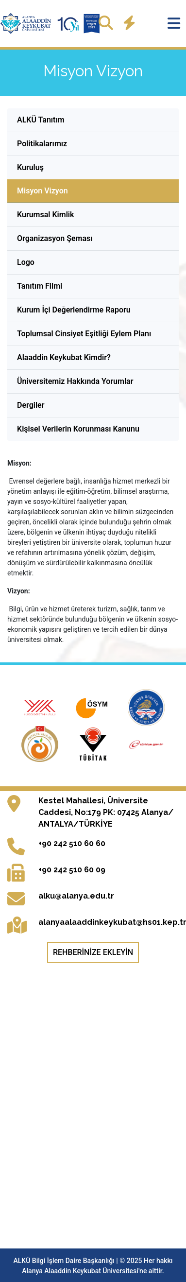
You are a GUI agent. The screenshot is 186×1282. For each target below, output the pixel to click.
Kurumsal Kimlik (45, 214)
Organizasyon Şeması (55, 238)
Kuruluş (30, 167)
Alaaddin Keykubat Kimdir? (64, 357)
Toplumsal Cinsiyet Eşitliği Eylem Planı (84, 333)
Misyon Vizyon (42, 190)
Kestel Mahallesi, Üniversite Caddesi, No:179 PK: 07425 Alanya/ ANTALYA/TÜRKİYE (105, 812)
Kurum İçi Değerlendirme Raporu (74, 309)
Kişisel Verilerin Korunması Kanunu (78, 428)
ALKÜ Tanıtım (41, 119)
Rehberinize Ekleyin (93, 952)
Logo (25, 262)
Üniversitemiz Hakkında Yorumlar (75, 381)
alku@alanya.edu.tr (76, 896)
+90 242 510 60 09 (71, 869)
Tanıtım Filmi (39, 286)
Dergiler (30, 405)
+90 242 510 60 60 (71, 843)
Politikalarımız (42, 143)
